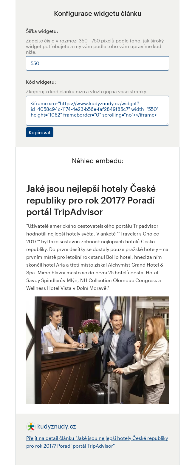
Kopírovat (40, 132)
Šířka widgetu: (42, 31)
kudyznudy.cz (56, 426)
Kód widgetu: (41, 82)
